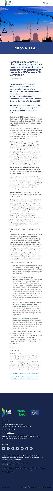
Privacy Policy (25, 487)
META (22, 412)
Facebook (26, 448)
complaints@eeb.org (20, 438)
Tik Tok (12, 448)
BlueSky (22, 448)
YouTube (31, 448)
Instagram (8, 448)
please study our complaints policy (29, 436)
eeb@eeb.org (11, 433)
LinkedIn (3, 448)
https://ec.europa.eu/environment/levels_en (24, 373)
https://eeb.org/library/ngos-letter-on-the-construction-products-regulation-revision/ (25, 378)
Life (35, 412)
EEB (7, 412)
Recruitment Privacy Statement (41, 487)
